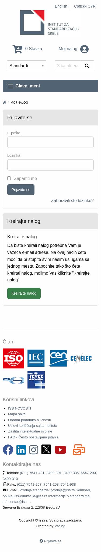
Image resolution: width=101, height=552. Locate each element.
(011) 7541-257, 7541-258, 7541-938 (46, 484)
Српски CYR (85, 6)
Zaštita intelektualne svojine (30, 431)
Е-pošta (13, 133)
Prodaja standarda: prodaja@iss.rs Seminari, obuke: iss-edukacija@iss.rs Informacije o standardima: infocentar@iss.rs (47, 496)
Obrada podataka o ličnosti (29, 420)
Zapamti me (22, 178)
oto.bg (60, 526)
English (61, 6)
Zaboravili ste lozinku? (72, 200)
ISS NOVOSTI (19, 408)
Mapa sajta (17, 414)
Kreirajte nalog (23, 293)
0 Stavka (27, 48)
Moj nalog (74, 48)
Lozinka (13, 155)
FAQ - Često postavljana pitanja (33, 437)
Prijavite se (20, 190)
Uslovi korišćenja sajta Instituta (32, 426)
